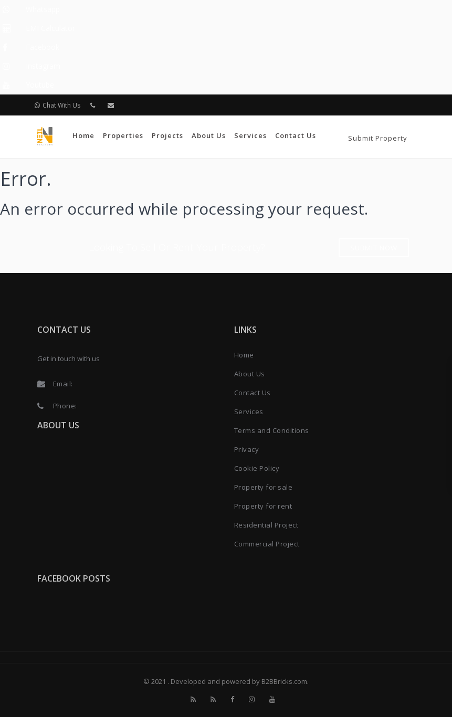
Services (250, 135)
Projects (167, 135)
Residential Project (266, 525)
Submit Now (373, 247)
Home (83, 135)
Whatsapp (43, 9)
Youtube (40, 85)
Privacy (246, 449)
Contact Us (295, 135)
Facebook (42, 47)
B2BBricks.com (284, 681)
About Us (209, 135)
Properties (123, 135)
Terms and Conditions (271, 430)
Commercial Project (267, 544)
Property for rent (263, 506)
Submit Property (377, 138)
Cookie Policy (257, 468)
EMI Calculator (50, 28)
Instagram (43, 66)
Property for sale (263, 487)
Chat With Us (57, 105)
